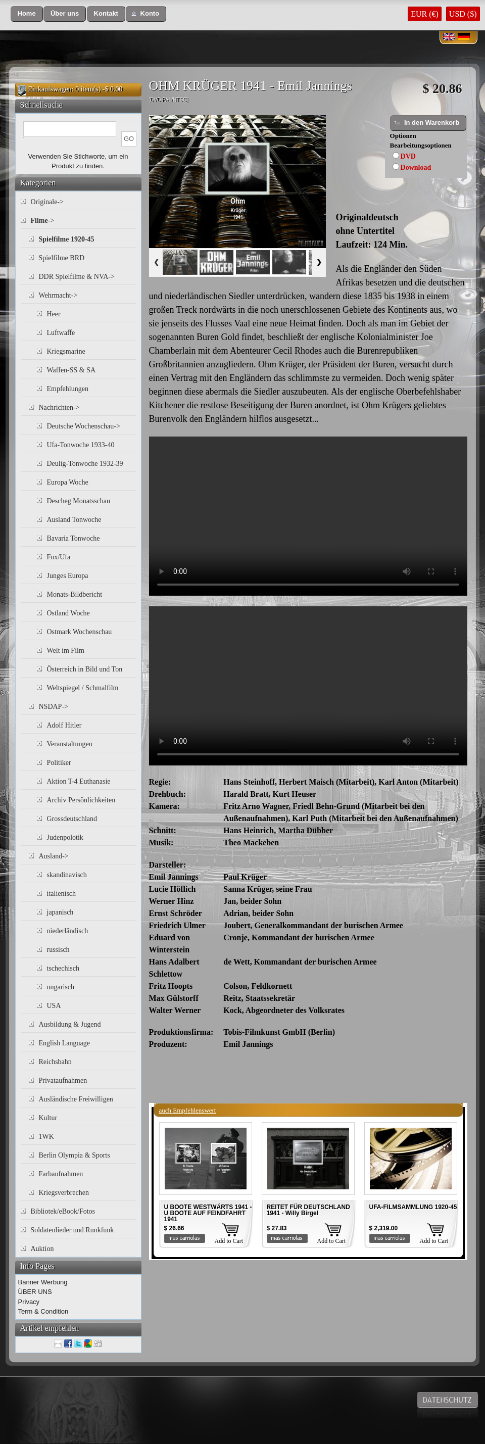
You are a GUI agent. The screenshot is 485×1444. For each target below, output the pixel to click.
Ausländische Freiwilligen (76, 1099)
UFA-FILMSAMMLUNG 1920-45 (413, 1207)
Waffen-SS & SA (71, 370)
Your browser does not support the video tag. (308, 516)
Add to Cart (229, 1240)
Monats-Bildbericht (75, 594)
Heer (54, 314)
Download (416, 167)
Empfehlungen (67, 389)
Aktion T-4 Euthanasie (79, 781)
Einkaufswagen (50, 89)
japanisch (60, 912)
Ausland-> (54, 856)
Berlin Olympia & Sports (74, 1155)
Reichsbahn (55, 1062)
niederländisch (67, 931)
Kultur (48, 1118)
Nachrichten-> (59, 407)
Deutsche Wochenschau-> (83, 426)
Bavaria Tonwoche (73, 538)
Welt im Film (65, 650)
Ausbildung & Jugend (70, 1024)
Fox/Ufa (59, 557)
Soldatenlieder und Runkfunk (72, 1230)
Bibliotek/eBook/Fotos (63, 1211)
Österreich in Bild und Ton (85, 669)
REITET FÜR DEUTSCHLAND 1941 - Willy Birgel (308, 1210)
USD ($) (463, 14)
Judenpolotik (65, 837)
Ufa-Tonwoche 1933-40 (81, 445)
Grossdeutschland (72, 819)
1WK (46, 1136)
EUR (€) (425, 14)
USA (54, 1005)
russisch (58, 949)
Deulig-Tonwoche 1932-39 (85, 463)
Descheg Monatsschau (79, 501)
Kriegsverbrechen (64, 1192)
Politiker (59, 762)
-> (43, 220)
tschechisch (63, 968)
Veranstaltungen (69, 744)
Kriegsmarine (66, 351)
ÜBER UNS (35, 1291)
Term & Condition (43, 1311)
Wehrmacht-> (58, 295)
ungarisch (60, 987)
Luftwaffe (61, 332)
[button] (27, 14)
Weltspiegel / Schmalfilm (83, 688)
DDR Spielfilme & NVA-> (77, 276)
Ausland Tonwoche (74, 519)
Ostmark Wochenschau (79, 632)
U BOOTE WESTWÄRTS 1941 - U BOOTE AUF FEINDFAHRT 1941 (208, 1213)
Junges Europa (67, 576)
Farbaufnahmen (61, 1174)
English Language (64, 1043)
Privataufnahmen (63, 1080)
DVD (408, 156)
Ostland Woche (68, 613)
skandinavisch (67, 875)
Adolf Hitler (64, 725)
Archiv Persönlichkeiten (81, 800)
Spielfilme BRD (62, 258)
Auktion (42, 1249)
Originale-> (47, 202)
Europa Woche (67, 482)
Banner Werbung (43, 1282)
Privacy (29, 1302)
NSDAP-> (53, 706)
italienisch (61, 893)
